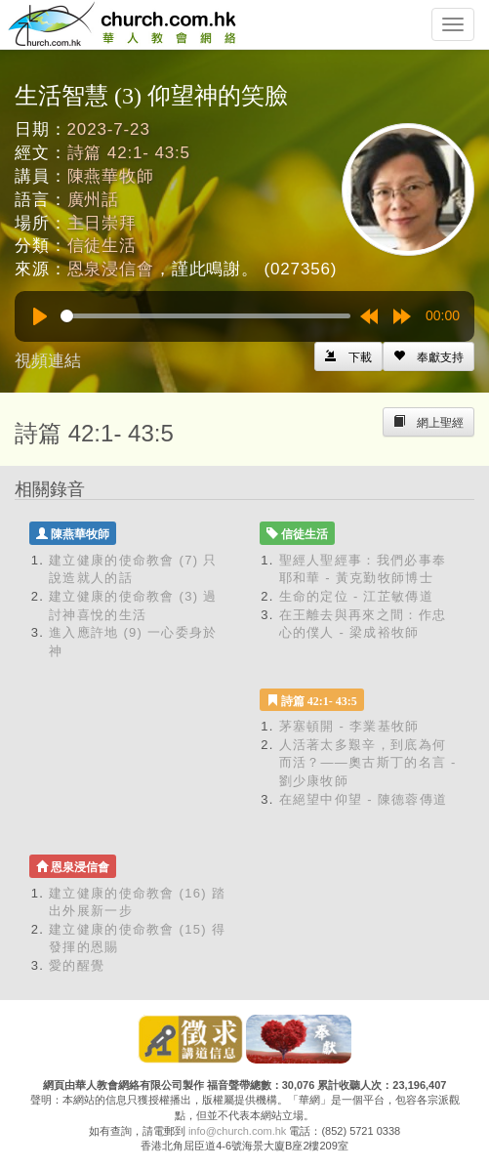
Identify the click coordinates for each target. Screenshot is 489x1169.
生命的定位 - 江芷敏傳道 (356, 596)
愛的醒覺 (76, 965)
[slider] (205, 316)
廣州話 (93, 199)
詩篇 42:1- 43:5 (128, 153)
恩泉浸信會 (110, 269)
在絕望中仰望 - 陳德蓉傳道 (363, 799)
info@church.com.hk (237, 1131)
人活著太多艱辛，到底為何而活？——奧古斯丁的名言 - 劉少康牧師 (368, 762)
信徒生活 (102, 245)
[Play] (40, 316)
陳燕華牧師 (110, 176)
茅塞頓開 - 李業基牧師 (349, 726)
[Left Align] (428, 356)
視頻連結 (48, 361)
